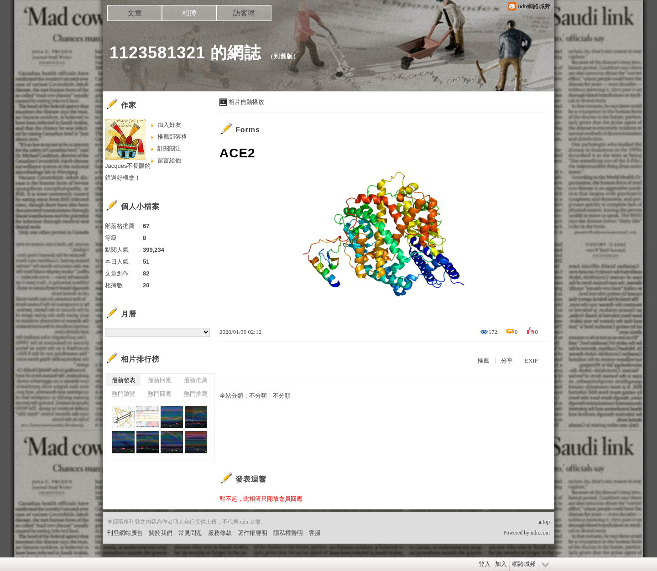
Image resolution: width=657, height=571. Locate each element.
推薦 (483, 360)
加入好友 (169, 124)
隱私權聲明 (288, 532)
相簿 (189, 13)
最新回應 (160, 380)
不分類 (258, 395)
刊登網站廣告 (125, 532)
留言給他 (169, 160)
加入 (501, 564)
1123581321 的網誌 (185, 52)
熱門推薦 (196, 393)
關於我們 (160, 532)
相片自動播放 (246, 102)
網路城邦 (524, 564)
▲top (543, 522)
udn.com (540, 532)
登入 (484, 564)
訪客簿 (244, 13)
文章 (134, 13)
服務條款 (220, 532)
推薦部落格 (172, 136)
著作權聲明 (252, 532)
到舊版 (283, 56)
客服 (315, 532)
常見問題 (190, 532)
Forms (247, 130)
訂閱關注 (169, 148)
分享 (507, 360)
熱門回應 (160, 393)
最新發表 (124, 380)
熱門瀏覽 (124, 393)
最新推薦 (196, 380)
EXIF (531, 360)
